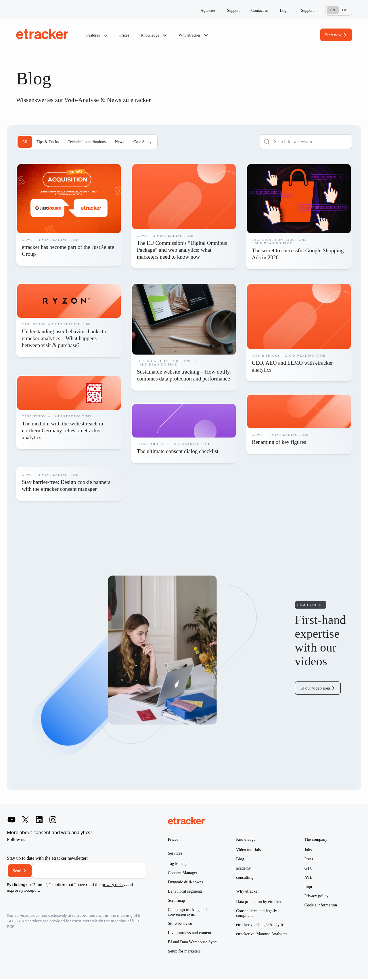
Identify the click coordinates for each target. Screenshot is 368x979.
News (119, 142)
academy (243, 868)
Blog (240, 859)
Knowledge (154, 35)
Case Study (142, 142)
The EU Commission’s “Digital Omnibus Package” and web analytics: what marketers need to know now (182, 250)
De (344, 10)
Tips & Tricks (48, 142)
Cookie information (320, 905)
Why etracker (193, 35)
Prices (124, 35)
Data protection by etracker (258, 902)
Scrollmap (176, 900)
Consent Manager (182, 873)
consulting (244, 877)
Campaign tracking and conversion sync (187, 912)
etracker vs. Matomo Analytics (261, 934)
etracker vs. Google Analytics (260, 925)
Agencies (208, 10)
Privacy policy (316, 896)
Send (17, 870)
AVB (308, 877)
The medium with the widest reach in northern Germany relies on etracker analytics (62, 430)
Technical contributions (87, 142)
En (332, 10)
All (24, 142)
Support (233, 10)
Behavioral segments (185, 891)
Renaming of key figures (279, 442)
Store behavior (180, 923)
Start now (333, 35)
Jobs (308, 850)
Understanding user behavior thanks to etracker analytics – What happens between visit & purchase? (64, 338)
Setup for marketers (184, 951)
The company (315, 839)
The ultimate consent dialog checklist (177, 451)
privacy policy (113, 884)
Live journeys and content (189, 933)
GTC (308, 868)
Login (285, 10)
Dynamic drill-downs (185, 882)
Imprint (310, 887)
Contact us (260, 10)
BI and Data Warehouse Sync (192, 942)
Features (97, 35)
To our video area (315, 688)
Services (175, 853)
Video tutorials (248, 850)
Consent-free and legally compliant (256, 913)
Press (308, 859)
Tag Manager (179, 863)
